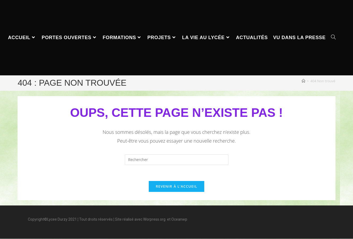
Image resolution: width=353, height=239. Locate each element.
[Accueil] (303, 81)
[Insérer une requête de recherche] (176, 159)
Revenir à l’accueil (176, 186)
